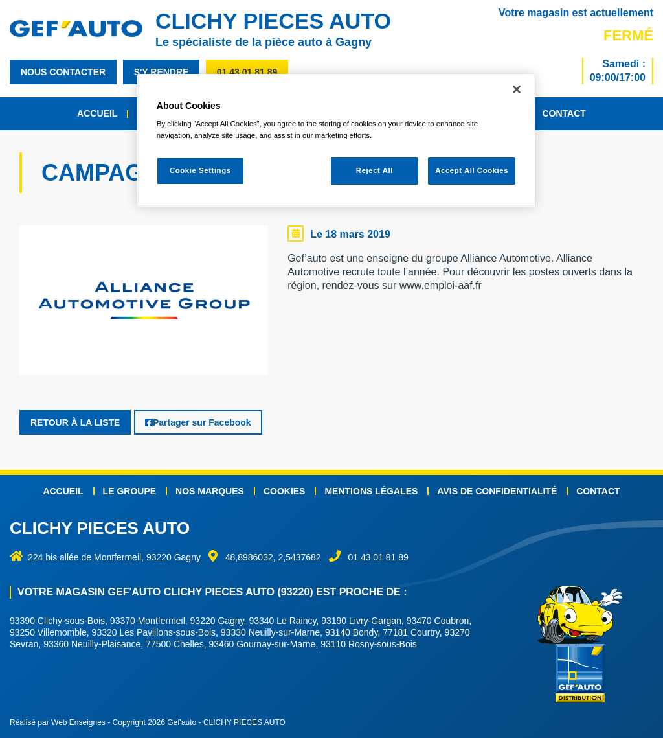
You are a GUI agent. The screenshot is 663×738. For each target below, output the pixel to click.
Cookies (285, 491)
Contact (563, 113)
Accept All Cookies (471, 170)
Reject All (374, 170)
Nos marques (209, 491)
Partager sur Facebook (198, 422)
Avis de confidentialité (497, 491)
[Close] (516, 89)
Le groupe (129, 491)
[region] (336, 140)
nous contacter (63, 72)
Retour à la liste (75, 422)
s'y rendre (161, 72)
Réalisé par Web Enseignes (58, 722)
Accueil (97, 113)
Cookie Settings (200, 170)
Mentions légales (371, 491)
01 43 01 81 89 (247, 72)
